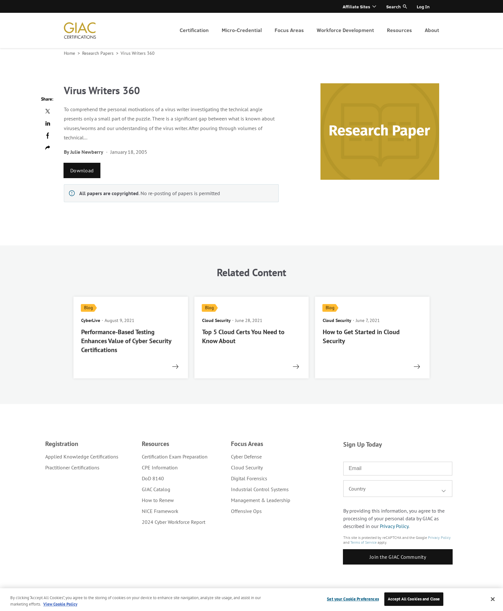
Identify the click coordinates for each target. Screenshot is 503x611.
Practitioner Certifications (72, 467)
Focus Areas (289, 30)
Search (393, 7)
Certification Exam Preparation (175, 456)
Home (70, 53)
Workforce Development (345, 30)
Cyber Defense (246, 456)
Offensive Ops (246, 511)
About (432, 30)
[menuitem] (194, 30)
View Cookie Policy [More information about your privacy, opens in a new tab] (60, 604)
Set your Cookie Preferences (353, 599)
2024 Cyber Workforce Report (173, 522)
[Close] (493, 599)
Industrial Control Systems (260, 489)
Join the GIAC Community (398, 557)
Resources (399, 30)
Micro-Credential (242, 30)
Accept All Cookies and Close (414, 599)
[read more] (130, 337)
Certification (194, 30)
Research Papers (98, 53)
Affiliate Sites (356, 7)
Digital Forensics (249, 478)
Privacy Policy (394, 526)
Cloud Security (247, 467)
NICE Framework (160, 511)
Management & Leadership (260, 500)
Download (82, 170)
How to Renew (158, 500)
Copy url (47, 148)
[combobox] (397, 488)
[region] (251, 599)
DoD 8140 (153, 478)
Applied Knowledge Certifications (81, 456)
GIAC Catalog (156, 489)
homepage (80, 30)
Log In (423, 7)
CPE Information (160, 467)
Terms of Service (363, 542)
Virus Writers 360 (138, 53)
